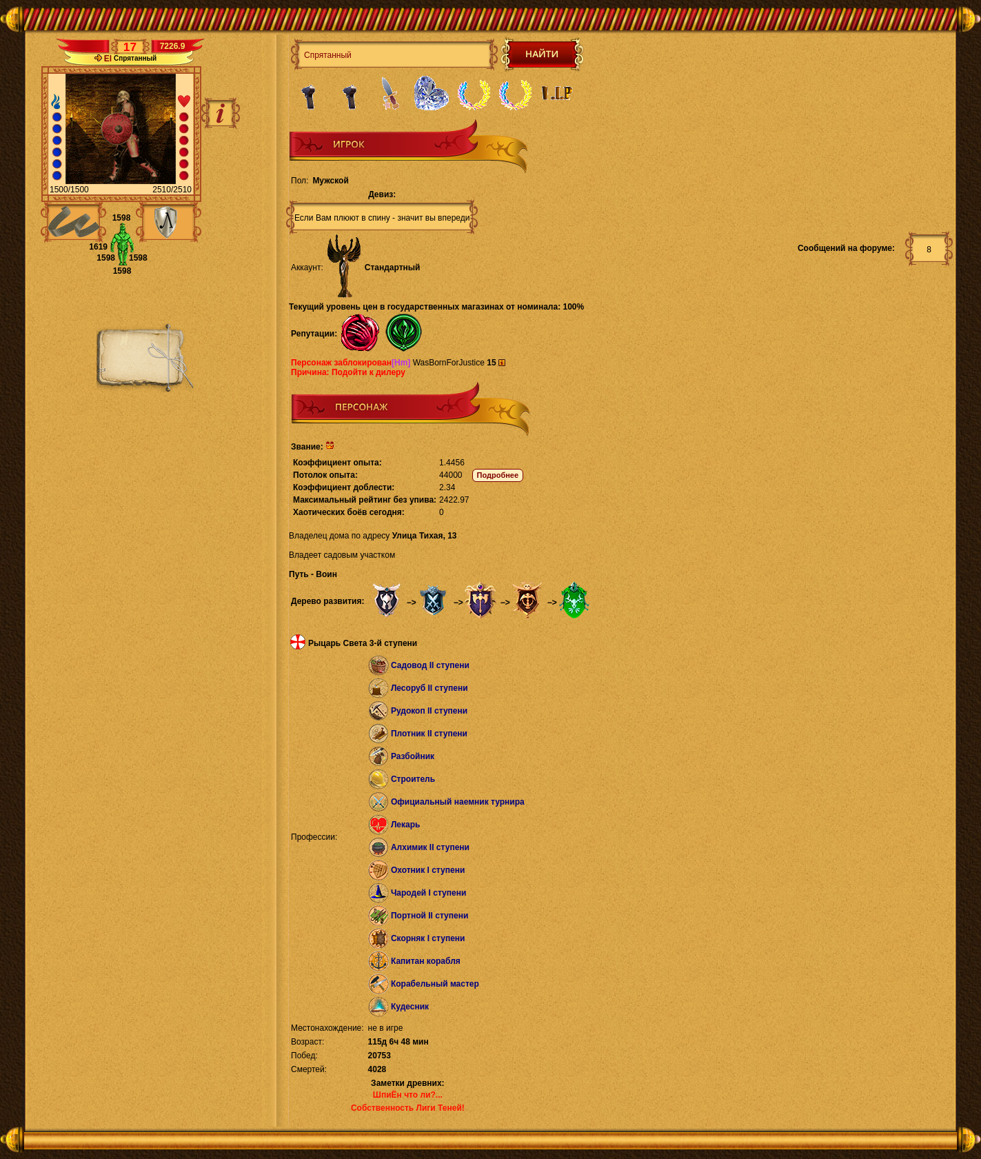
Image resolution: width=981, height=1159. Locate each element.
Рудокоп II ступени (429, 711)
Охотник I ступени (428, 870)
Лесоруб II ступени (429, 688)
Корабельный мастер (435, 984)
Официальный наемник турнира (458, 802)
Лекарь (405, 824)
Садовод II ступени (430, 665)
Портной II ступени (429, 915)
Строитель (413, 779)
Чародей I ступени (428, 893)
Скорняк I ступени (428, 938)
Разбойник (412, 756)
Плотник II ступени (429, 733)
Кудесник (410, 1006)
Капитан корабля (426, 961)
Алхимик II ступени (430, 847)
